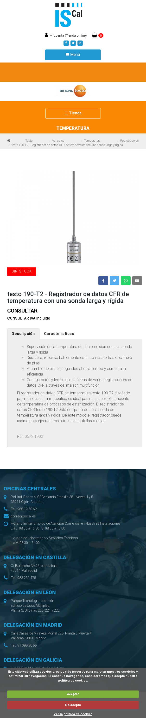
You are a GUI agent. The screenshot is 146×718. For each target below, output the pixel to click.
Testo (28, 140)
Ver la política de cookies (73, 714)
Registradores (129, 140)
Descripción (23, 333)
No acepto (73, 705)
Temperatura (92, 140)
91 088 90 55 (27, 645)
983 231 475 (26, 578)
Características (59, 333)
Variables (58, 140)
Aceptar (73, 694)
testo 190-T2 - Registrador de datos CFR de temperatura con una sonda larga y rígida (67, 145)
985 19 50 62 (27, 509)
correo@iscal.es (23, 516)
